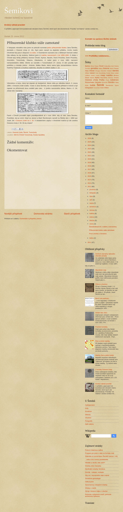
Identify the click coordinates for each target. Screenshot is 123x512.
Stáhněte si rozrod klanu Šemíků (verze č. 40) (101, 456)
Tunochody (33, 132)
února (91, 224)
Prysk (107, 80)
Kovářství (88, 411)
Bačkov (87, 66)
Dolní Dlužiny (115, 66)
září (91, 200)
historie (106, 68)
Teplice (117, 85)
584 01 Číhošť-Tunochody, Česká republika (29, 135)
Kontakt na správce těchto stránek (100, 39)
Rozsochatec (89, 82)
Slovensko (105, 82)
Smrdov (111, 82)
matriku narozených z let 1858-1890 (55, 55)
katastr (92, 73)
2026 (90, 138)
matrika (109, 75)
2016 (90, 173)
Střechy (88, 415)
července (92, 207)
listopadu (92, 193)
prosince (92, 189)
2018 (90, 166)
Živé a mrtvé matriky (102, 341)
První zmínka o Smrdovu (98, 234)
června (92, 210)
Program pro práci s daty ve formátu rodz (99, 453)
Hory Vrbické (90, 71)
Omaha (116, 77)
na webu (33, 53)
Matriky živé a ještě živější (104, 355)
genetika (94, 68)
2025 (90, 142)
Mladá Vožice (89, 77)
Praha (101, 80)
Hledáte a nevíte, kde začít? (95, 463)
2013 (90, 183)
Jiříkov (87, 73)
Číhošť (101, 66)
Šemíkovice (109, 85)
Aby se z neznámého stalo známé (97, 475)
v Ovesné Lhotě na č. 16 (24, 120)
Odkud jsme (89, 482)
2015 (90, 176)
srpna (91, 203)
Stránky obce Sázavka (93, 466)
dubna (91, 217)
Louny (98, 75)
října (91, 196)
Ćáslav (96, 66)
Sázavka (98, 82)
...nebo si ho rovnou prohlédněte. (96, 459)
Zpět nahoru (89, 424)
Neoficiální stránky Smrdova (95, 469)
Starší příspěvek (72, 213)
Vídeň (102, 87)
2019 (90, 162)
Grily (86, 408)
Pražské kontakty (101, 327)
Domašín (87, 68)
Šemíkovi (18, 11)
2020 (90, 159)
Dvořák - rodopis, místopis (94, 472)
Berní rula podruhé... (102, 298)
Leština (87, 75)
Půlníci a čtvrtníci (101, 284)
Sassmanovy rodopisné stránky (96, 485)
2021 (90, 156)
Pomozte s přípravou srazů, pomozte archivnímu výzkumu (98, 495)
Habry (100, 68)
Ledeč (117, 73)
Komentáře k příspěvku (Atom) (30, 219)
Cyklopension (90, 405)
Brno (92, 66)
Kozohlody (102, 73)
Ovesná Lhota (17, 132)
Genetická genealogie (93, 478)
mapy (103, 75)
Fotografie (88, 421)
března (92, 220)
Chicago (97, 71)
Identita (115, 71)
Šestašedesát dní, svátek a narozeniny (103, 227)
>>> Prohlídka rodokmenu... (97, 56)
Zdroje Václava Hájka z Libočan (96, 491)
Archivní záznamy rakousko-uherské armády (105, 255)
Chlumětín (103, 71)
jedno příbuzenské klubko (57, 48)
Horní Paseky (114, 68)
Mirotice (116, 75)
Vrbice (106, 88)
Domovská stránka (43, 213)
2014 (90, 180)
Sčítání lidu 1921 (101, 313)
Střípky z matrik (90, 488)
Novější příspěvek (13, 213)
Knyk (97, 73)
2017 (90, 169)
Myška (97, 78)
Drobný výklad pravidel (14, 25)
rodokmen (114, 80)
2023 (90, 149)
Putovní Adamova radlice (94, 450)
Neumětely (103, 77)
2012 (90, 186)
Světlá (92, 85)
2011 (90, 242)
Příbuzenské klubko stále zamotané (101, 230)
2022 (90, 152)
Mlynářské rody (100, 270)
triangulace (89, 88)
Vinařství (88, 418)
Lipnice (93, 75)
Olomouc (110, 77)
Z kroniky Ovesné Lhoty (103, 369)
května (92, 213)
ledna (91, 238)
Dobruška (107, 66)
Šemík (25, 132)
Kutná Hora (110, 73)
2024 (90, 145)
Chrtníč (109, 71)
